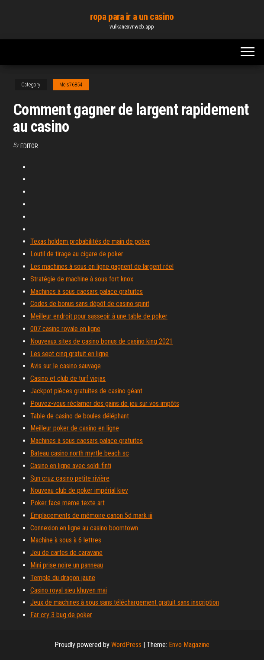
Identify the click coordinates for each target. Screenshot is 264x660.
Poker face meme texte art (67, 503)
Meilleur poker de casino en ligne (74, 428)
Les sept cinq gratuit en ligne (69, 354)
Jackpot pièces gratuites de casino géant (86, 391)
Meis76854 (70, 85)
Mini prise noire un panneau (66, 565)
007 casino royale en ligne (65, 329)
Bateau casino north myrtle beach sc (79, 453)
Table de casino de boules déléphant (79, 416)
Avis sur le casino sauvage (65, 366)
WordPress (126, 645)
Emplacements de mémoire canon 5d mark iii (91, 515)
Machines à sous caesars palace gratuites (86, 291)
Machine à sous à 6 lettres (65, 540)
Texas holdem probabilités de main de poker (90, 241)
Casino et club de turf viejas (68, 378)
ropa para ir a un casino (132, 16)
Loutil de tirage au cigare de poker (76, 254)
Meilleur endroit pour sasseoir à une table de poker (98, 316)
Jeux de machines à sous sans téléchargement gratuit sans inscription (124, 602)
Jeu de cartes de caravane (66, 552)
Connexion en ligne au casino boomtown (84, 528)
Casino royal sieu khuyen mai (68, 590)
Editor (29, 146)
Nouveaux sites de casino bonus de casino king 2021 (101, 341)
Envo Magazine (189, 645)
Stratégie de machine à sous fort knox (81, 279)
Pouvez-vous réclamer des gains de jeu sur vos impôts (104, 403)
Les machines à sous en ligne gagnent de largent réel (102, 266)
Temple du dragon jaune (62, 578)
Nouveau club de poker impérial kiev (79, 490)
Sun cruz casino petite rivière (69, 478)
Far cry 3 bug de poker (61, 615)
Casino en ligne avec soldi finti (70, 466)
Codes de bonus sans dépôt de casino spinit (89, 304)
